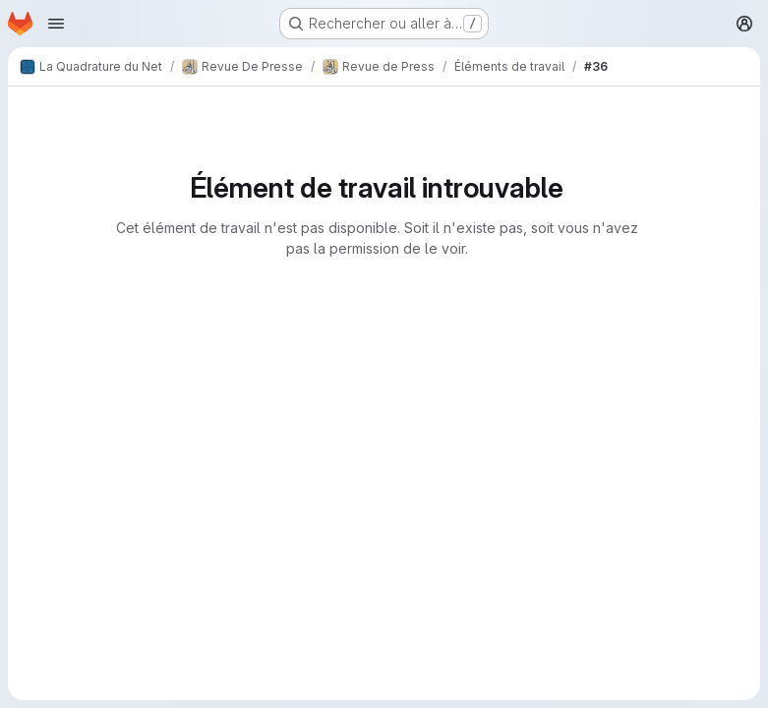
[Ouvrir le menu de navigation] (56, 23)
